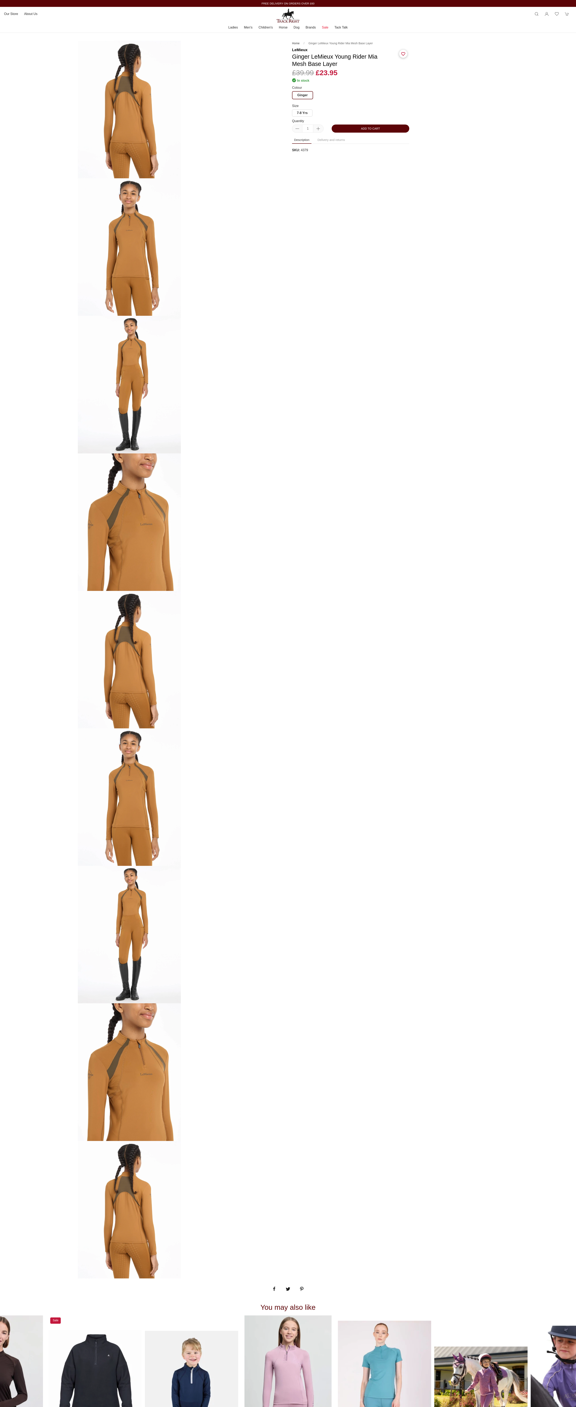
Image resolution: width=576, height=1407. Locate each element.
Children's (265, 27)
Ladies (233, 27)
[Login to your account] (547, 14)
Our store (11, 14)
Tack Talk (341, 27)
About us (30, 14)
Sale (325, 27)
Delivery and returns (331, 140)
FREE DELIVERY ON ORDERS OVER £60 (288, 3)
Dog (297, 27)
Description (301, 140)
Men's (248, 27)
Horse (283, 27)
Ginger (302, 95)
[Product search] (537, 14)
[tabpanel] (129, 247)
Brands (311, 27)
